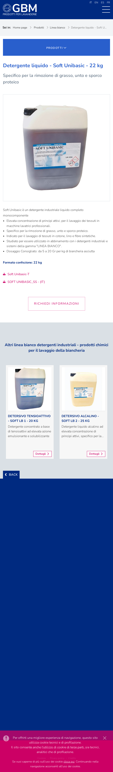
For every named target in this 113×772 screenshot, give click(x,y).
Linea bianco (57, 27)
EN (96, 2)
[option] (30, 412)
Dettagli (40, 454)
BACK (13, 474)
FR (108, 2)
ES (102, 2)
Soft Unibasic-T (16, 274)
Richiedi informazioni (56, 303)
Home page (20, 27)
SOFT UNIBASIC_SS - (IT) (24, 282)
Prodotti (39, 27)
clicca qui (69, 761)
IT (91, 2)
